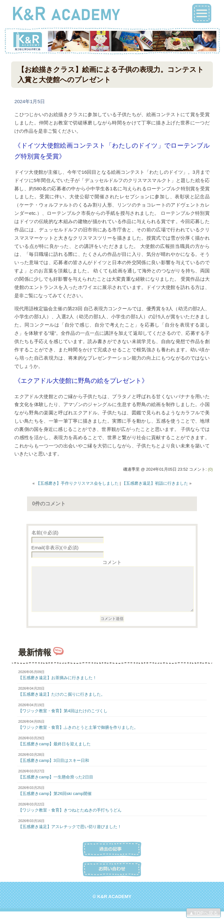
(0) (210, 469)
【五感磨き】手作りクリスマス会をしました (77, 483)
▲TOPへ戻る (203, 913)
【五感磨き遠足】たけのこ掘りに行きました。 (61, 703)
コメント (112, 562)
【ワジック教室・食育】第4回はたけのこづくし (62, 720)
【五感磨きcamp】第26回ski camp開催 (55, 803)
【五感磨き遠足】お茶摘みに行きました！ (57, 687)
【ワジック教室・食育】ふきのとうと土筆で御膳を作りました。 (78, 737)
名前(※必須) (45, 532)
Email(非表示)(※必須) (55, 547)
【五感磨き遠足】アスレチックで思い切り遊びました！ (70, 836)
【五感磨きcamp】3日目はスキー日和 (53, 770)
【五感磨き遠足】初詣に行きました (155, 483)
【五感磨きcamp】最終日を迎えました (54, 753)
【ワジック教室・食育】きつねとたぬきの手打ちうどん (70, 819)
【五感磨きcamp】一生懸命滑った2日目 (55, 786)
